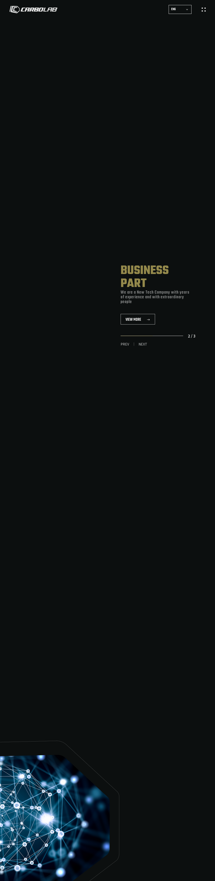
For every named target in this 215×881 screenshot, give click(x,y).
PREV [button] (125, 344)
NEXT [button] (143, 344)
